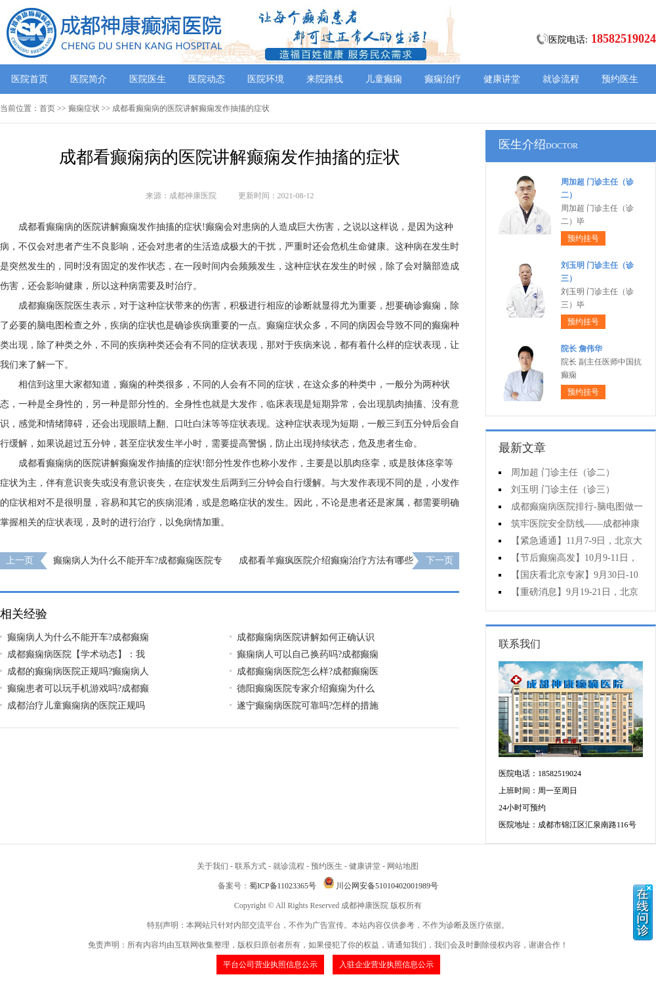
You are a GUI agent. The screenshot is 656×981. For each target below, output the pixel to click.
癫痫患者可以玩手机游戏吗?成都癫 (78, 688)
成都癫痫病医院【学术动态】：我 (76, 654)
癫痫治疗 (442, 79)
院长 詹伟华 (581, 348)
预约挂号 (583, 238)
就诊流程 (561, 79)
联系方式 (250, 866)
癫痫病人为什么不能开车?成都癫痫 (78, 637)
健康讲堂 (501, 79)
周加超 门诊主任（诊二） (563, 472)
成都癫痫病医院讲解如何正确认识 (306, 637)
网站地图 (403, 866)
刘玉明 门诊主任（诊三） (563, 489)
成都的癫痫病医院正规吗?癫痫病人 (78, 671)
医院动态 (206, 79)
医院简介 (88, 79)
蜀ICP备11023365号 (282, 885)
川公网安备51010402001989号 (387, 885)
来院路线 (324, 79)
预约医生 (620, 79)
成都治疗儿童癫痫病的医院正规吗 (76, 705)
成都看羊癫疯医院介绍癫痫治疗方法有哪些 (326, 560)
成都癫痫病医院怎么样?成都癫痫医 (308, 671)
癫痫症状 (84, 108)
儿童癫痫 (383, 79)
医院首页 (29, 79)
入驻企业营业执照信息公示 (386, 964)
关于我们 (212, 866)
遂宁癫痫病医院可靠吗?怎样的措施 (308, 705)
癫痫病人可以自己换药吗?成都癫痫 (308, 654)
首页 (47, 108)
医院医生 (147, 79)
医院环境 (265, 79)
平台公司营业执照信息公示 (270, 964)
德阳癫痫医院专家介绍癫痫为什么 (306, 688)
